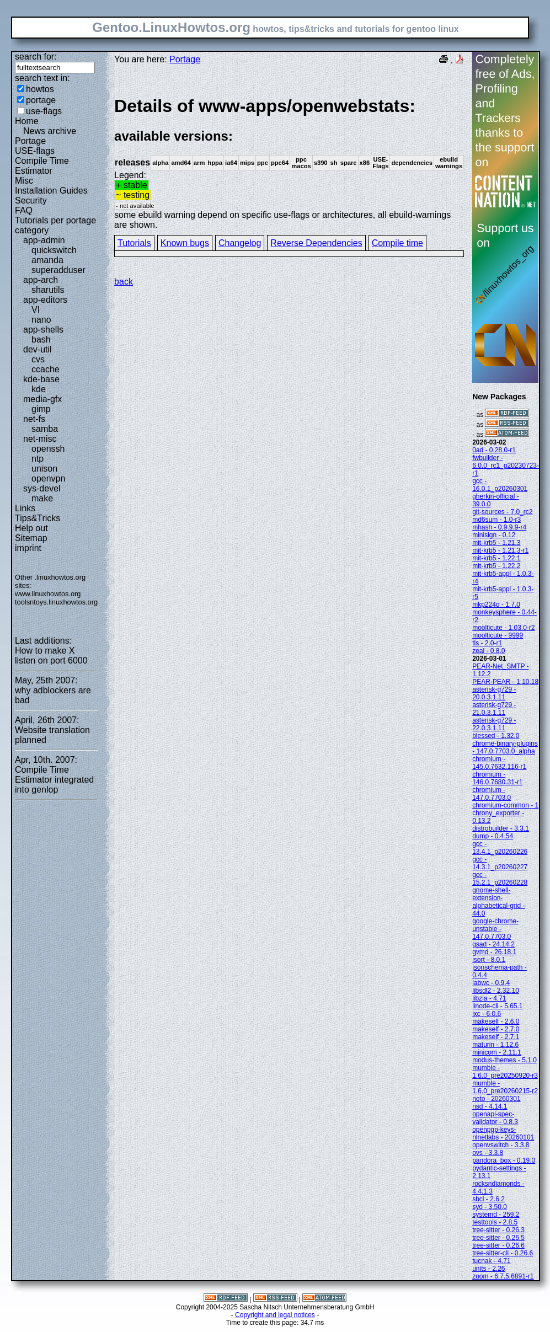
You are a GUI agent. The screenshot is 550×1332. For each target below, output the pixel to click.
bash (41, 339)
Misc (24, 180)
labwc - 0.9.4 (491, 983)
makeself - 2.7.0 (495, 1029)
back (123, 281)
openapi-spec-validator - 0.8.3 (495, 1118)
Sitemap (31, 538)
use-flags (44, 111)
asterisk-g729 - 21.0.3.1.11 (494, 708)
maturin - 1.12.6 (495, 1045)
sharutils (48, 290)
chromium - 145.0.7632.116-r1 (499, 763)
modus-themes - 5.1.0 (504, 1060)
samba (44, 429)
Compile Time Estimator (42, 165)
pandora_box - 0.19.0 (503, 1160)
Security (31, 200)
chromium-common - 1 (505, 805)
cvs (38, 359)
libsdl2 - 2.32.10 (495, 990)
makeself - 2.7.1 (495, 1037)
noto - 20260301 (496, 1099)
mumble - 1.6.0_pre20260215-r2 (505, 1087)
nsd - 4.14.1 (489, 1106)
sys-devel (42, 488)
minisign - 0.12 (493, 535)
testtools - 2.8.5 (494, 1222)
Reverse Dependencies (316, 243)
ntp (37, 458)
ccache (45, 369)
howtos (40, 89)
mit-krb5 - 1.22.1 (496, 558)
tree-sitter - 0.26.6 (498, 1245)
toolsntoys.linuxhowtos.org (56, 602)
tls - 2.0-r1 (487, 643)
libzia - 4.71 (489, 998)
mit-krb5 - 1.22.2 (496, 566)
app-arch (40, 280)
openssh (48, 448)
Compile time (397, 243)
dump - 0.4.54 (492, 836)
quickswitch (54, 250)
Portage (30, 141)
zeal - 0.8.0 (488, 651)
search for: (36, 56)
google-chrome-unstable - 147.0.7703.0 (495, 928)
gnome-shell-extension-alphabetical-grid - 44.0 (498, 901)
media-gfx (42, 399)
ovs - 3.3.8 (487, 1153)
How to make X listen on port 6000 (51, 655)
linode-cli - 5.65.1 (497, 1006)
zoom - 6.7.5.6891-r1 (502, 1276)
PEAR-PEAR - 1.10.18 (505, 682)
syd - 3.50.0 (489, 1207)
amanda (47, 260)
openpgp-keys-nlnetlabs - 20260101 (503, 1133)
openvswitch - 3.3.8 (500, 1145)
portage (41, 100)
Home (27, 121)
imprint (28, 548)
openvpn (48, 478)
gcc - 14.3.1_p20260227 (499, 863)
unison (44, 468)
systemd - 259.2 (495, 1214)
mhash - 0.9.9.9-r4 (499, 527)
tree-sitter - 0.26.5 (498, 1238)
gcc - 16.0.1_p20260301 (499, 485)
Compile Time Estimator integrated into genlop (54, 779)
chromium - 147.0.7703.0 (491, 793)
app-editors (45, 299)
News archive (49, 131)
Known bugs (185, 243)
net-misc (39, 438)
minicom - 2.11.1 (496, 1052)
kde (38, 389)
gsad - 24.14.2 (493, 944)
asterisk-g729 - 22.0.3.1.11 (494, 724)
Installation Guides (51, 190)
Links (25, 508)
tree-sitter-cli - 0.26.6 (502, 1253)
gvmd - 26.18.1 (494, 952)
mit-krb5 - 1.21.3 (496, 543)
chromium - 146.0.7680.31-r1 (497, 778)
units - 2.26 (488, 1268)
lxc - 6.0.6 (486, 1014)
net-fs (34, 419)
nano (41, 319)
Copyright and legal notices (275, 1315)
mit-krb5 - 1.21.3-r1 (500, 550)
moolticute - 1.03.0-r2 (503, 628)
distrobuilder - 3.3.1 (500, 828)
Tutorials (134, 243)
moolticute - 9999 (497, 635)
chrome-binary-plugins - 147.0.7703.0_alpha (505, 747)
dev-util (37, 349)
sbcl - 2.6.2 (488, 1199)
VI (35, 309)
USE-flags (35, 151)
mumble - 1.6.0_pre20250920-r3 (505, 1071)
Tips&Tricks (37, 518)
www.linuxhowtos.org (48, 594)
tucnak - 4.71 (491, 1261)
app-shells (43, 329)
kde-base (41, 379)
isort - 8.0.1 (488, 960)
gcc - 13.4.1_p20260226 (499, 847)
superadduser (58, 270)
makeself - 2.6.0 (495, 1021)
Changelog (239, 243)
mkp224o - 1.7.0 (496, 604)
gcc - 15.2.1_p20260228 (499, 878)
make (42, 498)
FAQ (24, 210)
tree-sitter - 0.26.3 (498, 1230)
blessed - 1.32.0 (495, 736)
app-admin (44, 240)
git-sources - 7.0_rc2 (502, 512)
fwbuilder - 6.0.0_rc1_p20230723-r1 (505, 465)
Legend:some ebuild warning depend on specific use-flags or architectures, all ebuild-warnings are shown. (289, 162)
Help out (31, 528)
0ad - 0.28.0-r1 (494, 450)
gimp (41, 409)
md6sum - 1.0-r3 (496, 519)
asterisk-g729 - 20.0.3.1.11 (494, 693)
